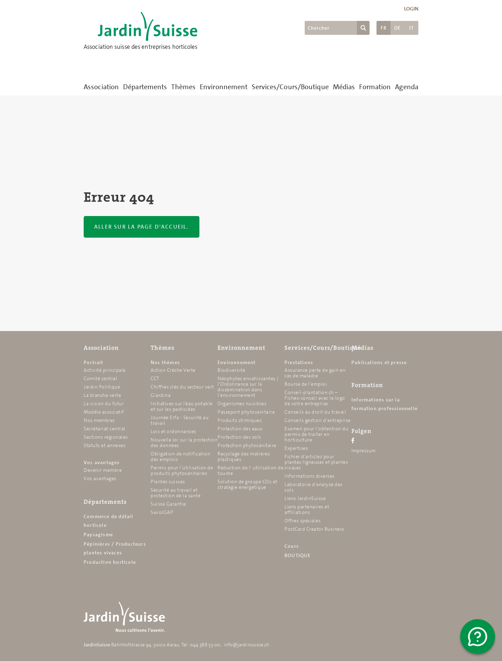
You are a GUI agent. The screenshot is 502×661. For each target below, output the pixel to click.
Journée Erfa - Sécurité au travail (179, 420)
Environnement (224, 86)
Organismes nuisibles (242, 403)
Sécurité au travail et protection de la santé (175, 493)
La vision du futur (104, 403)
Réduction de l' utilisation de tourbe (250, 470)
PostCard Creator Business (314, 529)
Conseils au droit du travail (315, 412)
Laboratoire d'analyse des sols (313, 487)
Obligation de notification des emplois (180, 456)
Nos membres (99, 420)
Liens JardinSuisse (305, 498)
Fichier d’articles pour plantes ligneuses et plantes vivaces (316, 462)
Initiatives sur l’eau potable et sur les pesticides (182, 406)
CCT (155, 378)
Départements (145, 86)
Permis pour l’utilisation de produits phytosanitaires (182, 470)
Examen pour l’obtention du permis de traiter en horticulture (316, 434)
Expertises (296, 448)
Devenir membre (103, 470)
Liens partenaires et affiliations (306, 509)
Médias (344, 86)
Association (101, 86)
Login (411, 8)
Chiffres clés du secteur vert (182, 387)
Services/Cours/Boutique (290, 86)
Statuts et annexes (105, 445)
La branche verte (102, 395)
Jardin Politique (102, 387)
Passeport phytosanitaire (246, 412)
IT (411, 28)
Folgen (361, 431)
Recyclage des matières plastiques (244, 456)
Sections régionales (106, 437)
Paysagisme (98, 534)
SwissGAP (162, 512)
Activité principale (105, 370)
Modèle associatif (104, 412)
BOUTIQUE (297, 555)
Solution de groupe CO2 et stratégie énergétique (247, 484)
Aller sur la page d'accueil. (141, 226)
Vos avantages (102, 462)
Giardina (160, 395)
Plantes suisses (168, 481)
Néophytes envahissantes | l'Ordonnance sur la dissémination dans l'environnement (248, 386)
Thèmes (183, 86)
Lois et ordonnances (173, 431)
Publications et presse (379, 362)
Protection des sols (239, 437)
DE (397, 28)
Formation (375, 86)
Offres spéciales (302, 520)
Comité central (100, 378)
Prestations (298, 362)
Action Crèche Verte (173, 370)
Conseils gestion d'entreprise (317, 420)
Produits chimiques (240, 420)
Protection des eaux (240, 428)
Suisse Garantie (168, 504)
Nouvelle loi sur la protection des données (184, 442)
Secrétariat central (105, 428)
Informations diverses (309, 476)
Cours (291, 546)
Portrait (94, 362)
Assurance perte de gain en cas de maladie (314, 373)
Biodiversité (231, 370)
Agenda (406, 86)
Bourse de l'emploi (305, 384)
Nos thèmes (165, 362)
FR (384, 28)
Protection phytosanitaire (247, 445)
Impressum (363, 450)
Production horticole (110, 562)
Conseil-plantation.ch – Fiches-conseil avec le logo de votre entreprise (314, 398)
